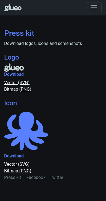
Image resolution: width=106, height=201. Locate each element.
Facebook (36, 177)
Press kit (12, 177)
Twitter (56, 177)
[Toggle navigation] (94, 7)
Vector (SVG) (17, 82)
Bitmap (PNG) (17, 89)
